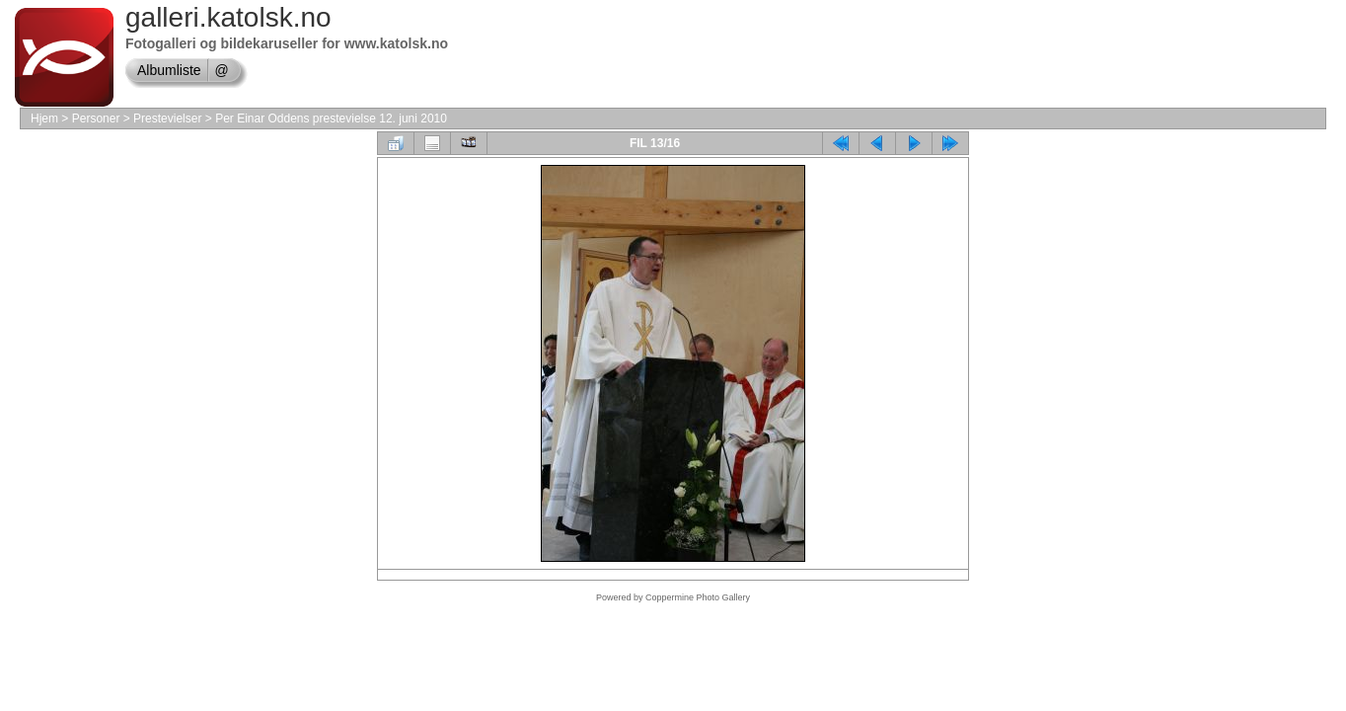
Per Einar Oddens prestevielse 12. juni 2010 (331, 118)
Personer (96, 118)
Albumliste (169, 70)
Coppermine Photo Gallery (697, 597)
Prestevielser (167, 118)
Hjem (44, 118)
